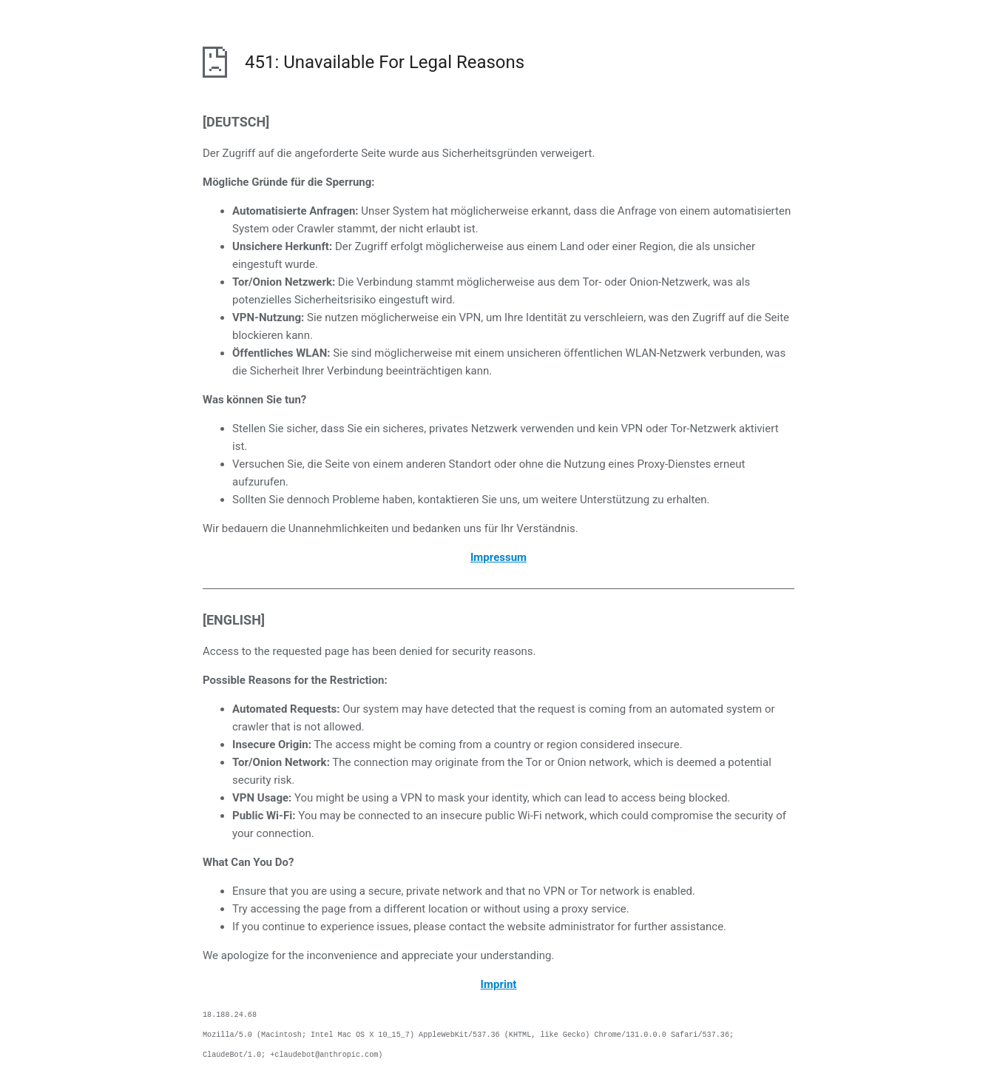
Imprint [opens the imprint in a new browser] (499, 984)
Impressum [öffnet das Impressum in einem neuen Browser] (498, 557)
